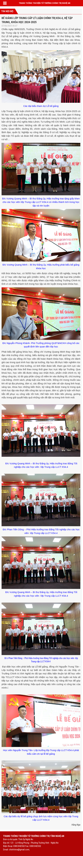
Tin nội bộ (7, 11)
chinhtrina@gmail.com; (19, 849)
